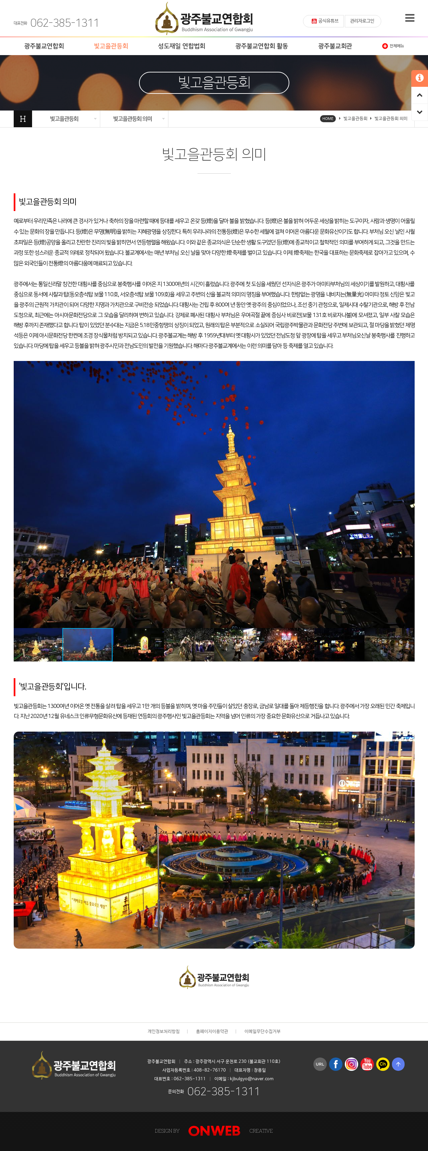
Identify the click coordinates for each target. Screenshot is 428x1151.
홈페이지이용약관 (212, 1031)
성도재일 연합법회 (181, 46)
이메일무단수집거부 (263, 1031)
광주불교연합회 (44, 46)
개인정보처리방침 (164, 1031)
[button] (408, 367)
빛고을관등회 (111, 46)
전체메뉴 (393, 46)
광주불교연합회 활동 (261, 46)
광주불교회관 (335, 46)
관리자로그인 (362, 21)
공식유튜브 (325, 21)
